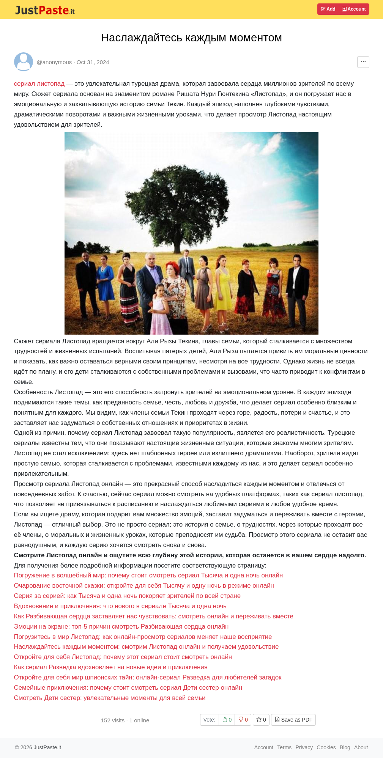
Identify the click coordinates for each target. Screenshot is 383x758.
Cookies (326, 747)
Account (354, 9)
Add (328, 9)
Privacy (304, 747)
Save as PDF (293, 720)
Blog (345, 747)
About (361, 747)
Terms (284, 747)
